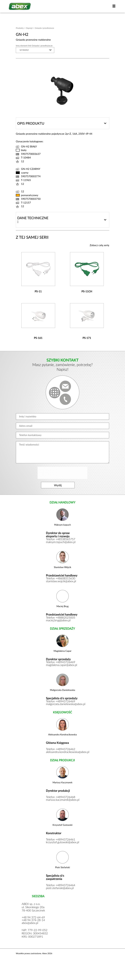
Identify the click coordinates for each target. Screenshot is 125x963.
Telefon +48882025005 (61, 618)
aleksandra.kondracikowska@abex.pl (62, 752)
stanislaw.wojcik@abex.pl (61, 581)
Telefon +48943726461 (61, 840)
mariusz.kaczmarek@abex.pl (62, 800)
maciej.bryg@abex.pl (58, 621)
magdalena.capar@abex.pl (62, 665)
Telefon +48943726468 (61, 797)
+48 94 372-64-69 (33, 918)
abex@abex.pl (30, 924)
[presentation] (63, 473)
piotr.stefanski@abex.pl (60, 889)
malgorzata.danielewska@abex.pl (62, 704)
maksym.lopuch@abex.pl (61, 542)
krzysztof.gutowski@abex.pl (62, 843)
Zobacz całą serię (99, 245)
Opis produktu (30, 123)
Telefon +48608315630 (61, 579)
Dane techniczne (32, 218)
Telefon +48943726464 (61, 886)
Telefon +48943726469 (61, 662)
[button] (113, 6)
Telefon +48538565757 (61, 539)
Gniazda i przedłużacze (44, 28)
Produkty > (20, 28)
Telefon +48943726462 (61, 750)
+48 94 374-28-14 (33, 921)
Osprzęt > (30, 28)
